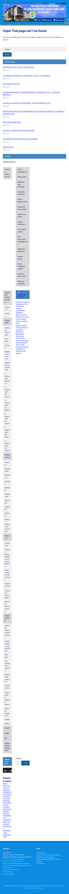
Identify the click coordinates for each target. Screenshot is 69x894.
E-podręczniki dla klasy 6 (7, 418)
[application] (7, 770)
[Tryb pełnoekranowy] (12, 771)
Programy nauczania (21, 193)
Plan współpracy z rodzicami (7, 665)
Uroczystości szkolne (22, 230)
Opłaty (7, 723)
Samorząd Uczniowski (7, 331)
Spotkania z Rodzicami (22, 250)
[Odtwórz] (5, 771)
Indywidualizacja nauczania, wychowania (7, 591)
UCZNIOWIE (7, 322)
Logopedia (7, 508)
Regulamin (7, 308)
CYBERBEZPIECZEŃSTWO (7, 747)
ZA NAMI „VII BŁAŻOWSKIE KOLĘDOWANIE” (18, 130)
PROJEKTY (7, 537)
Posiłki (7, 719)
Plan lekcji (6, 340)
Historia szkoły (20, 258)
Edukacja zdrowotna (21, 282)
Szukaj (18, 758)
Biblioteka (7, 489)
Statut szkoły (22, 177)
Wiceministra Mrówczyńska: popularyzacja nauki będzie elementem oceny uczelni (22, 340)
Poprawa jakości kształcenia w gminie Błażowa (7, 558)
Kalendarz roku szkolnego (21, 184)
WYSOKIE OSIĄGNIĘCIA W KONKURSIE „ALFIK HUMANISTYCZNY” (27, 103)
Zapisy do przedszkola (7, 712)
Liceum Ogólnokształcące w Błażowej (48, 855)
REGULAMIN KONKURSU (12, 122)
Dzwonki (7, 346)
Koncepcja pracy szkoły (22, 208)
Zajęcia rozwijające (21, 223)
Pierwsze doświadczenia (7, 606)
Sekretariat (7, 476)
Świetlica (7, 514)
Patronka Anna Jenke (22, 275)
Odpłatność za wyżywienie (7, 366)
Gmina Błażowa (41, 852)
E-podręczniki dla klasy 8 (7, 445)
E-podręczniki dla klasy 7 (7, 432)
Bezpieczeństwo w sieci (7, 355)
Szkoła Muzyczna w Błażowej (45, 857)
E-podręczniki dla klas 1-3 (7, 378)
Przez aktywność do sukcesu (7, 575)
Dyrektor (7, 463)
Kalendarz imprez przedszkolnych (7, 631)
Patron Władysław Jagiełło (21, 266)
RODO (7, 733)
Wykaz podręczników (22, 200)
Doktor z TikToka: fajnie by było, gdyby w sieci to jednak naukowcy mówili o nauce (22, 319)
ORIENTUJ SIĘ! (8, 147)
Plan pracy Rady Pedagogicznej (22, 240)
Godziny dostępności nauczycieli (7, 525)
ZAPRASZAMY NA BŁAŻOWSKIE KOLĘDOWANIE (20, 139)
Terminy (7, 315)
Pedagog (7, 482)
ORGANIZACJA (7, 456)
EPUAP (7, 728)
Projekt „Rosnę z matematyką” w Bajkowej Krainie (7, 695)
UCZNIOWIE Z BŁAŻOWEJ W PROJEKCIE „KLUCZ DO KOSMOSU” (26, 76)
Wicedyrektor (7, 470)
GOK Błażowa (40, 863)
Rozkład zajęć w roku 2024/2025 (7, 646)
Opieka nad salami (21, 215)
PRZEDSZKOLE (7, 618)
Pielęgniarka (7, 495)
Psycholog (7, 502)
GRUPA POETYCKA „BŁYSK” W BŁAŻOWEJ (18, 67)
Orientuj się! (7, 544)
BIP (6, 738)
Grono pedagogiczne (22, 170)
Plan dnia (6, 656)
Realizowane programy (7, 678)
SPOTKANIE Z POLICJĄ (11, 84)
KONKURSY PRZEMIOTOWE (7, 297)
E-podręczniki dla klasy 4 (7, 392)
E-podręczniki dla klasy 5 (7, 405)
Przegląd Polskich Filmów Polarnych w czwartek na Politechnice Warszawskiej (22, 330)
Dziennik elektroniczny (7, 172)
